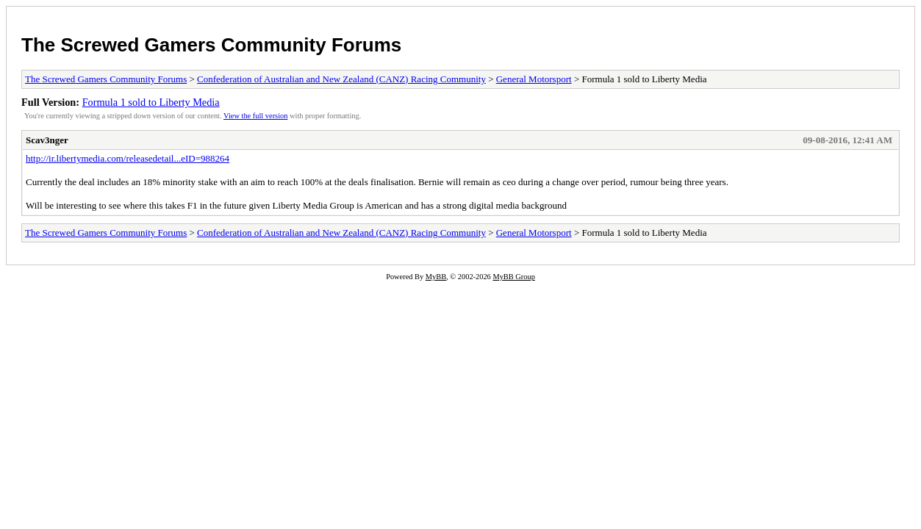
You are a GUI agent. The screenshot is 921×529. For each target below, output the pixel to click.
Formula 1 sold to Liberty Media (151, 102)
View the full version (255, 116)
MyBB (436, 277)
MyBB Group (513, 277)
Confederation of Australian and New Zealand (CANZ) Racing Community (341, 78)
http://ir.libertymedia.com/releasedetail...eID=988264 (127, 158)
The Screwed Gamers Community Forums (211, 45)
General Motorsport (534, 78)
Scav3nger (47, 139)
